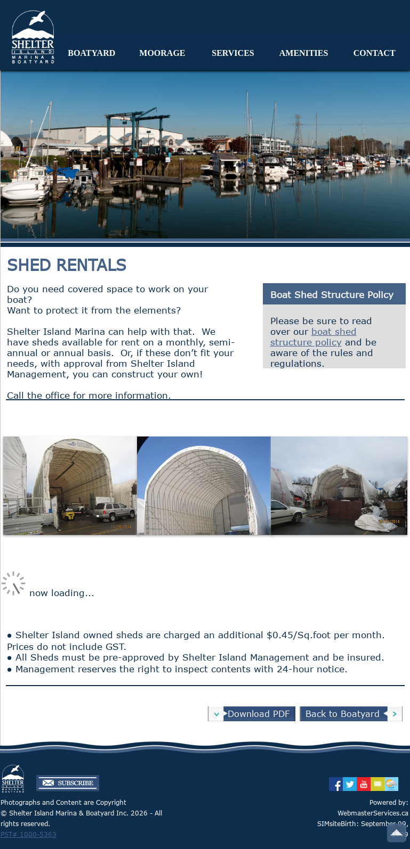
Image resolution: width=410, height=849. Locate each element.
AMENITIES (303, 52)
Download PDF (259, 714)
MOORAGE (162, 52)
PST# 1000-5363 (29, 834)
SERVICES (233, 52)
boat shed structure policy (313, 336)
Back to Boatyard (343, 714)
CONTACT (374, 52)
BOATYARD (91, 52)
